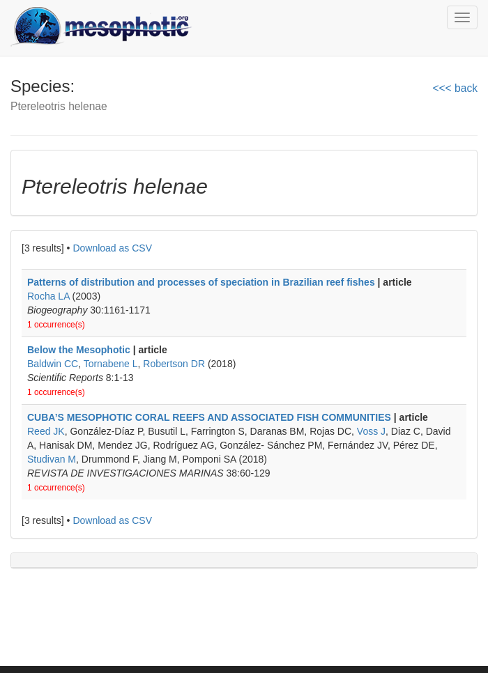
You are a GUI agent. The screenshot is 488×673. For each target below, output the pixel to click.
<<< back (455, 88)
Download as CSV (112, 248)
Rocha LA (48, 296)
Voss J (371, 431)
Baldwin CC (52, 363)
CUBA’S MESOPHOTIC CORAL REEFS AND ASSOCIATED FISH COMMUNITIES (210, 417)
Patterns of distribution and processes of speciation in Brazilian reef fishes (201, 282)
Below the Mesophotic (78, 349)
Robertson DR (174, 363)
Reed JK (46, 431)
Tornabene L (111, 363)
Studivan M (51, 459)
